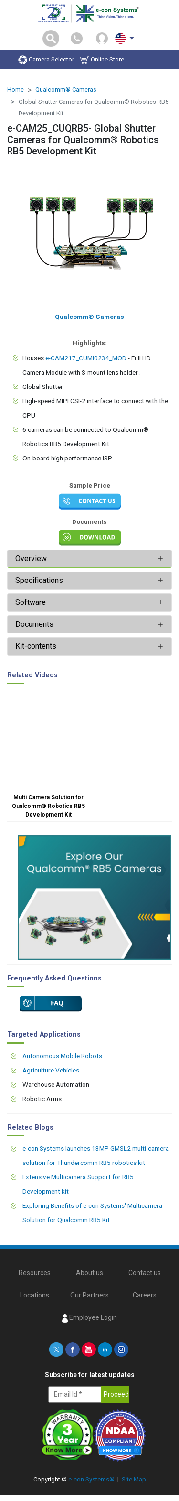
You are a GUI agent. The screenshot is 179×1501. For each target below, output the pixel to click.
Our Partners (89, 1295)
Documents (34, 624)
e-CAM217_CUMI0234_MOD (85, 358)
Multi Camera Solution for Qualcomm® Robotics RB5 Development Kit (48, 806)
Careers (145, 1295)
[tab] (89, 558)
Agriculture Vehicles (50, 1070)
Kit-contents (35, 646)
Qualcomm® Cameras (65, 89)
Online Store (102, 59)
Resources (35, 1272)
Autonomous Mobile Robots (62, 1056)
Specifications (40, 580)
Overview (31, 558)
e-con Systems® (91, 1479)
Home (15, 89)
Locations (34, 1295)
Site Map (134, 1479)
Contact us (144, 1272)
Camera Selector (46, 59)
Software (30, 602)
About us (89, 1272)
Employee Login (89, 1318)
